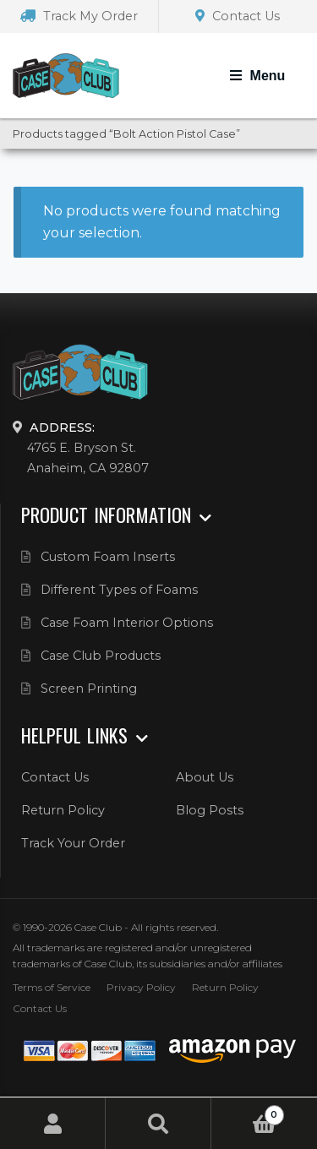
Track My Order (79, 16)
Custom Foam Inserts (108, 556)
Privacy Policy (141, 987)
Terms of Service (51, 987)
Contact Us (237, 16)
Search (158, 1123)
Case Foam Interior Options (127, 622)
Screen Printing (89, 688)
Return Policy (63, 810)
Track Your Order (73, 843)
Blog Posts (209, 810)
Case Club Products (101, 655)
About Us (204, 777)
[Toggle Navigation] (257, 76)
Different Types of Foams (119, 589)
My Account (53, 1123)
